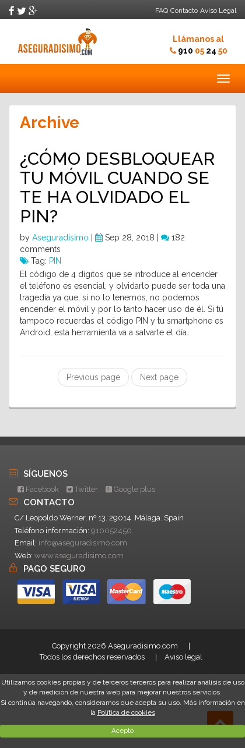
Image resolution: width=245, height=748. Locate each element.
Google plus (130, 489)
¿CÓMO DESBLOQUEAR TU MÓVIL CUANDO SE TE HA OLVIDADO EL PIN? (117, 187)
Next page (159, 377)
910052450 (111, 530)
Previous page (93, 377)
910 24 (203, 50)
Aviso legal (183, 657)
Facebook (38, 489)
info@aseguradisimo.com (82, 542)
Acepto (122, 730)
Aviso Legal (218, 10)
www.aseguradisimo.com (79, 555)
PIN (55, 260)
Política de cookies (126, 712)
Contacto (184, 10)
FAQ (161, 10)
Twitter (82, 489)
